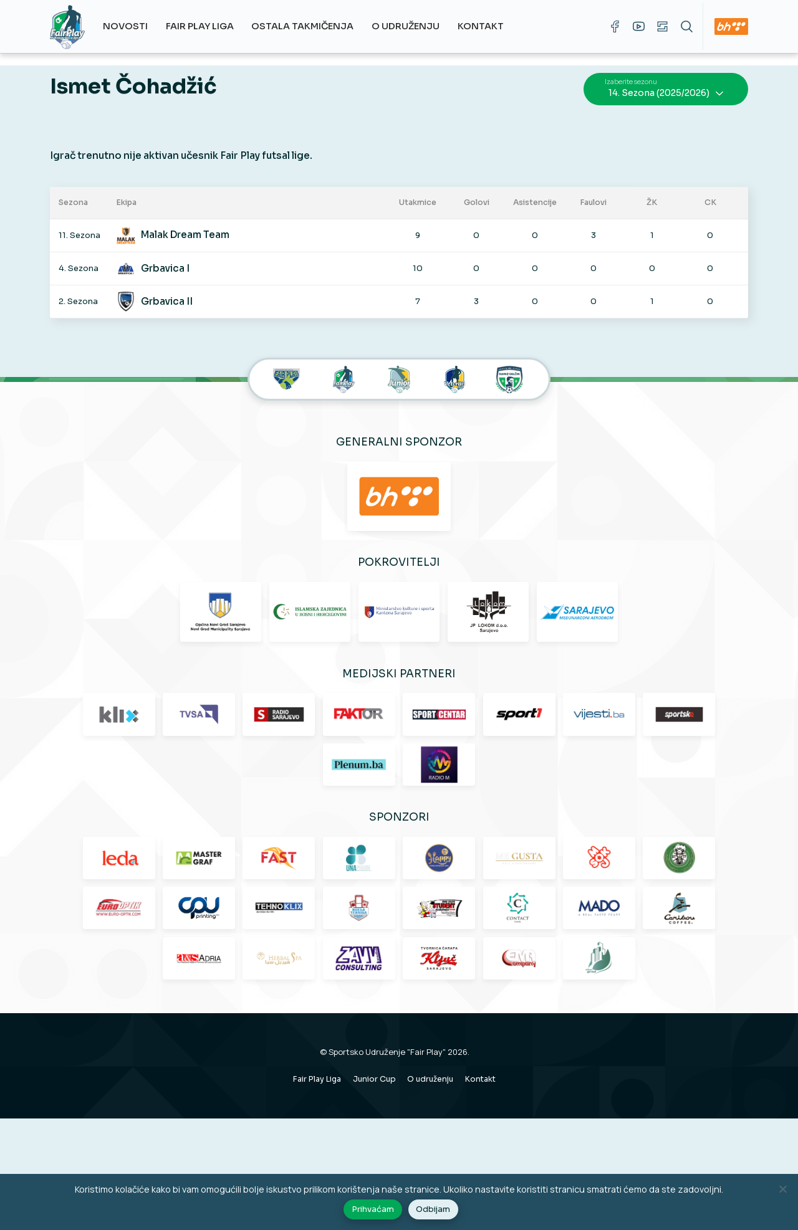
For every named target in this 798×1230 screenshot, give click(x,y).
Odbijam (434, 1211)
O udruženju (410, 26)
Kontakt (485, 26)
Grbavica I (171, 261)
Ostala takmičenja (307, 26)
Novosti (130, 26)
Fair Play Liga (204, 26)
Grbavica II (173, 294)
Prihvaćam (374, 1211)
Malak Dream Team (191, 228)
